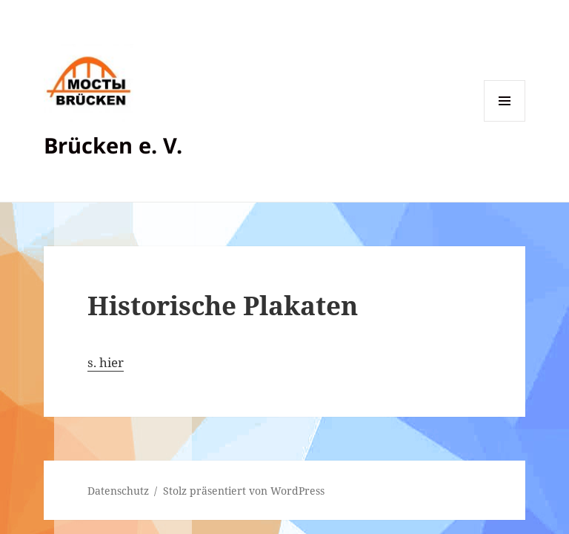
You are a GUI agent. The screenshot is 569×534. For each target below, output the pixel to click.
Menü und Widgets (505, 121)
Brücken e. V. (113, 145)
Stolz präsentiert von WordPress (244, 491)
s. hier (105, 362)
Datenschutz (118, 491)
